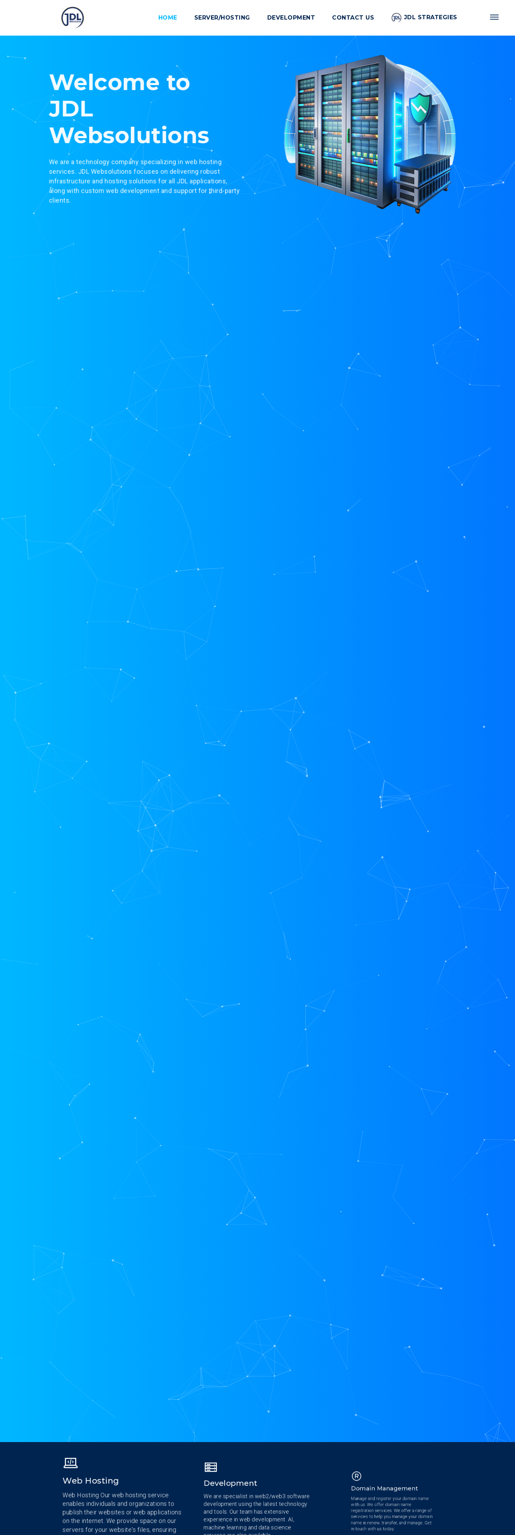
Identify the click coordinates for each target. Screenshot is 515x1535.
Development (291, 17)
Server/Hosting (222, 17)
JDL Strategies (424, 17)
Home (167, 17)
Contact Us (353, 17)
